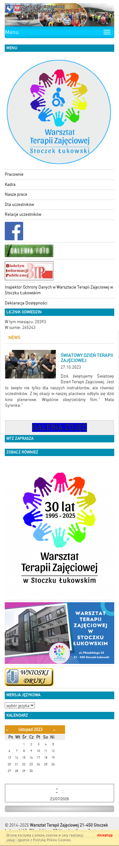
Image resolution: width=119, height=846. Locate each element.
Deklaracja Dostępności (26, 303)
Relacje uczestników (23, 214)
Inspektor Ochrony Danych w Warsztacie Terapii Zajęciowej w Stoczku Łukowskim (59, 290)
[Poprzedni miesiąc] (7, 729)
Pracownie (14, 174)
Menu (12, 32)
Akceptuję (105, 835)
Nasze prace (16, 194)
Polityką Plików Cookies (51, 840)
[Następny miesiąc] (54, 729)
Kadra (10, 184)
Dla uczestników (19, 204)
